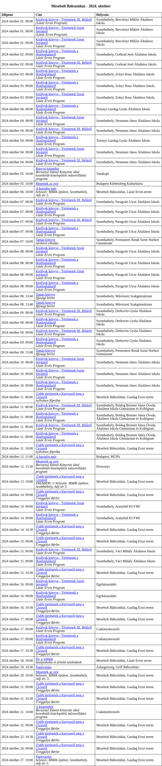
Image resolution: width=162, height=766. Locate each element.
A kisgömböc (45, 707)
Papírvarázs (43, 667)
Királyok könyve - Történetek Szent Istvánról (60, 29)
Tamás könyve (45, 240)
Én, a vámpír (44, 659)
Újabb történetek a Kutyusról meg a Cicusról (60, 395)
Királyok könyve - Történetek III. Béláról (64, 19)
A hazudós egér (46, 188)
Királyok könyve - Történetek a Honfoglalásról (57, 52)
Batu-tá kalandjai (47, 168)
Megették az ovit (47, 183)
